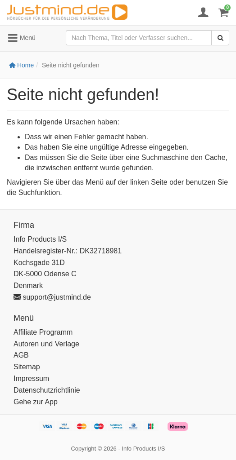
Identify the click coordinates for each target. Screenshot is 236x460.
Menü (21, 38)
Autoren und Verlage (46, 344)
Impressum (31, 378)
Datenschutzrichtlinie (47, 390)
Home (21, 65)
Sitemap (27, 367)
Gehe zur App (36, 402)
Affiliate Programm (43, 332)
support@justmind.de (52, 297)
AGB (21, 355)
